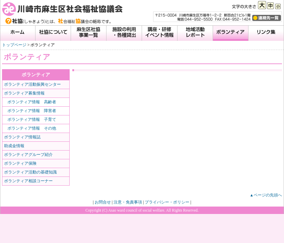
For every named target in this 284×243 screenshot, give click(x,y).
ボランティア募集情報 (24, 93)
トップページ (14, 45)
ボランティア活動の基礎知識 (30, 172)
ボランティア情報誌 (22, 137)
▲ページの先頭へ (266, 195)
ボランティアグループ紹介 (28, 155)
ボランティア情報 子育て (31, 119)
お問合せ (103, 202)
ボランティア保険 (20, 163)
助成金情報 (14, 146)
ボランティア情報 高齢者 (31, 102)
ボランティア (36, 74)
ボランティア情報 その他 (31, 128)
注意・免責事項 (128, 202)
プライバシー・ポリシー (167, 202)
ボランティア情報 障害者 (31, 111)
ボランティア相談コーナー (28, 181)
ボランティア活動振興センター (32, 84)
